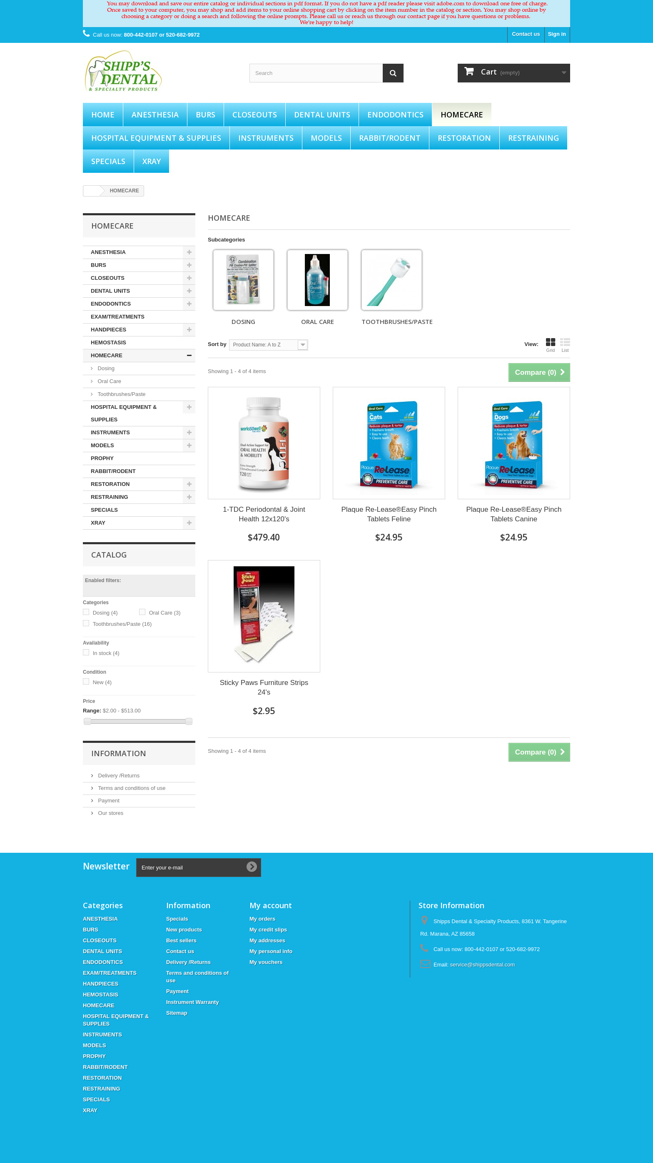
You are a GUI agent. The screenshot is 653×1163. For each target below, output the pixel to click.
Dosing (105, 368)
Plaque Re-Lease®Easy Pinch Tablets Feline (389, 514)
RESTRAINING (533, 138)
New (102, 682)
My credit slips (268, 929)
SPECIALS (108, 161)
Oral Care (108, 381)
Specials (177, 919)
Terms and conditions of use (131, 788)
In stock (106, 653)
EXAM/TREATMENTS (118, 317)
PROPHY (102, 458)
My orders (262, 919)
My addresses (267, 940)
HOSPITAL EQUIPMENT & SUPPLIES (156, 138)
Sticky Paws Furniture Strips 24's (264, 687)
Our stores (110, 813)
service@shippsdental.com (482, 964)
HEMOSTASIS (108, 342)
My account (270, 905)
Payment (108, 800)
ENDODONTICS (395, 115)
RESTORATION (464, 138)
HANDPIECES (108, 329)
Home (103, 115)
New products (184, 929)
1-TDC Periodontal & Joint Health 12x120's (264, 514)
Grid (550, 345)
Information (118, 753)
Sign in (557, 34)
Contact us (526, 34)
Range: (92, 710)
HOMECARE (462, 115)
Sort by (217, 344)
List (565, 345)
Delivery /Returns (118, 775)
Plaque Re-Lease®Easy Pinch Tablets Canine (513, 514)
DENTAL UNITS (322, 115)
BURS (205, 115)
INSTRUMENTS (266, 138)
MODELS (326, 138)
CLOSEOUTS (254, 115)
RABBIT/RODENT (390, 138)
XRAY (151, 161)
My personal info (270, 951)
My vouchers (265, 962)
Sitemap (176, 1013)
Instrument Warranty (192, 1002)
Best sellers (181, 940)
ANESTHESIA (155, 115)
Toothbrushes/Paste (121, 394)
